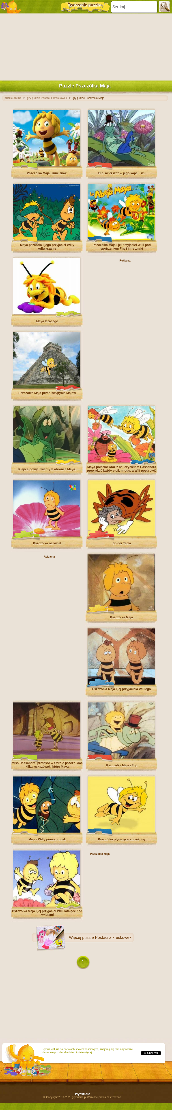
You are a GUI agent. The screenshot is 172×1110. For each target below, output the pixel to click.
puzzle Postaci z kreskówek (106, 937)
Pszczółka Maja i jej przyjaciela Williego (121, 689)
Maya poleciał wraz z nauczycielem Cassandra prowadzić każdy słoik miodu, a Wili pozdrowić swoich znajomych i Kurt (121, 470)
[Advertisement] (85, 46)
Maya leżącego (47, 321)
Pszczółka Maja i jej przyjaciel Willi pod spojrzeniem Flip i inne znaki (122, 246)
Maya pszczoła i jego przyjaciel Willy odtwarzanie (47, 246)
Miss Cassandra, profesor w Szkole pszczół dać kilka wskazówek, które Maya (47, 764)
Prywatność (82, 1094)
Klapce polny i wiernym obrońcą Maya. (47, 469)
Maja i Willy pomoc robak (47, 839)
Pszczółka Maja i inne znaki (47, 173)
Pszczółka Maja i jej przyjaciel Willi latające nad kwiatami (47, 912)
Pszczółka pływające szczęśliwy (121, 839)
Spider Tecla (121, 543)
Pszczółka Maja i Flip (121, 765)
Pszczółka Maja (121, 617)
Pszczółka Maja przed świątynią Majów (47, 393)
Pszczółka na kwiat (47, 543)
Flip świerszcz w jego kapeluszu (122, 173)
